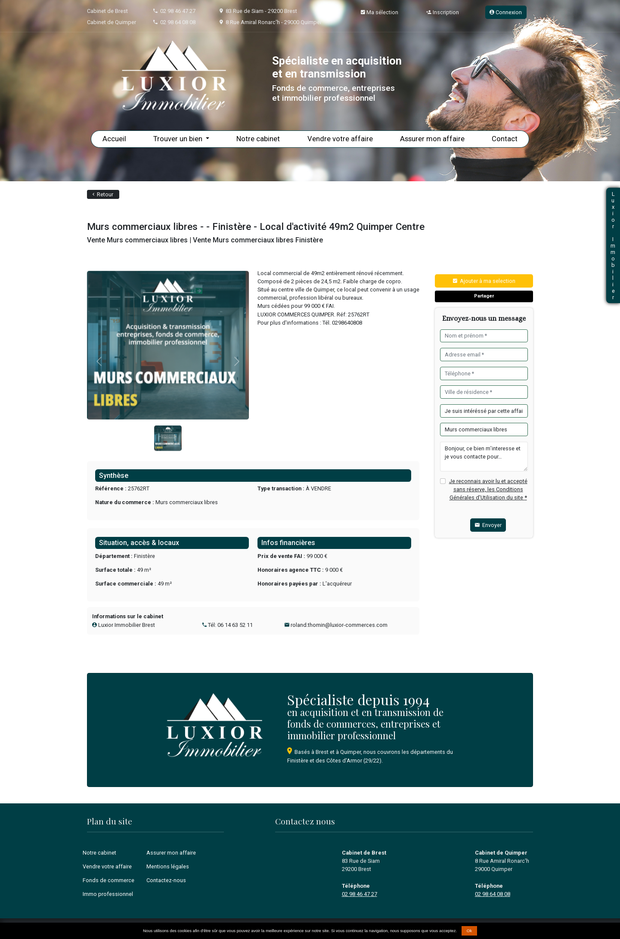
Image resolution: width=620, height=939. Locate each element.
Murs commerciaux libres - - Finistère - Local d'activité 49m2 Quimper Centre (256, 226)
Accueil (114, 139)
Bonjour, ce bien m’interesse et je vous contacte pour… (483, 456)
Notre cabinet (258, 139)
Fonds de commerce (108, 880)
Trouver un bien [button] (178, 139)
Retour (103, 194)
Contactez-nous (166, 880)
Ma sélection (379, 12)
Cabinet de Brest (107, 11)
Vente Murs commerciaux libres (137, 240)
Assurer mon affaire (432, 139)
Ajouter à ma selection (484, 281)
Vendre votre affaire (340, 139)
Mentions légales (167, 866)
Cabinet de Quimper (111, 22)
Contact (505, 139)
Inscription (442, 12)
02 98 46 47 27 (177, 11)
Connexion (506, 12)
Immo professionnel (108, 894)
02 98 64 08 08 (177, 22)
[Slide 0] (168, 456)
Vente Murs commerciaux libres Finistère (258, 240)
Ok (469, 930)
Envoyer (488, 525)
